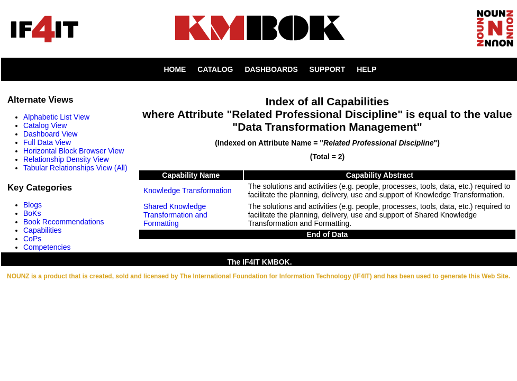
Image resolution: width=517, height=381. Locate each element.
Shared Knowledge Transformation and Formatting (175, 215)
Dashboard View (50, 134)
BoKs (32, 213)
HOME (175, 69)
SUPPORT (328, 69)
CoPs (32, 238)
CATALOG (215, 69)
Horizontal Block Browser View (73, 151)
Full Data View (47, 142)
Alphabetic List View (56, 117)
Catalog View (45, 125)
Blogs (32, 205)
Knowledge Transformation (187, 190)
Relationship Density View (66, 159)
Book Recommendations (63, 221)
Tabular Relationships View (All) (75, 168)
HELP (366, 69)
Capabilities (42, 230)
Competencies (47, 247)
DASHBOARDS (270, 69)
